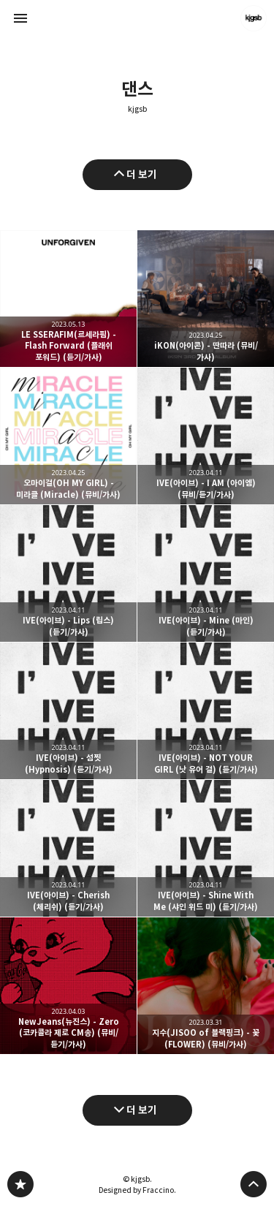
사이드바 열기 (20, 18)
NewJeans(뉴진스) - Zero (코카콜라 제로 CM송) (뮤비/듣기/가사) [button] (68, 985)
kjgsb (137, 109)
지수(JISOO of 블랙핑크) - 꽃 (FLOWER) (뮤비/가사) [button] (205, 985)
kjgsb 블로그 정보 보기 (253, 18)
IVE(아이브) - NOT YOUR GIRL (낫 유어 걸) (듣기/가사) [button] (205, 711)
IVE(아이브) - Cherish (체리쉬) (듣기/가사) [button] (68, 848)
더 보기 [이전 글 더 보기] (141, 174)
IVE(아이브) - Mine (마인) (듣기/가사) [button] (205, 573)
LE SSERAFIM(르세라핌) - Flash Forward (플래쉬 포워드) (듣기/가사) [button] (68, 298)
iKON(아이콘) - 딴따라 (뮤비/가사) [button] (205, 298)
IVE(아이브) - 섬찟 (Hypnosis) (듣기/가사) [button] (68, 711)
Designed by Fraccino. (137, 1190)
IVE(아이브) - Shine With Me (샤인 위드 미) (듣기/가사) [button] (205, 848)
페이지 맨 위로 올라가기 (253, 1184)
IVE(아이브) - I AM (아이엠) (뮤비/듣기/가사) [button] (205, 436)
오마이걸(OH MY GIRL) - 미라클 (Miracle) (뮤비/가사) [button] (68, 436)
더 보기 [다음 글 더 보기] (141, 1110)
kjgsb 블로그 (20, 1184)
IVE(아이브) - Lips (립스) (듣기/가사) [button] (68, 573)
